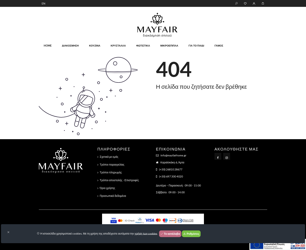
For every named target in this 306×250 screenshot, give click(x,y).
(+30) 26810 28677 (170, 169)
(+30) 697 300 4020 (171, 176)
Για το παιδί (196, 45)
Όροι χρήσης (107, 188)
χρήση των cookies (146, 233)
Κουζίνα (94, 45)
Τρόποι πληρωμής (111, 172)
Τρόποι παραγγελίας (112, 164)
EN (43, 3)
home (48, 45)
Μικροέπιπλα (169, 45)
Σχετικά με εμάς (109, 156)
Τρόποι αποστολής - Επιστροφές (119, 180)
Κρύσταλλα (118, 45)
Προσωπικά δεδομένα (113, 195)
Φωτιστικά (143, 45)
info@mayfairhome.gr (173, 155)
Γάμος (218, 45)
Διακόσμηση (70, 45)
